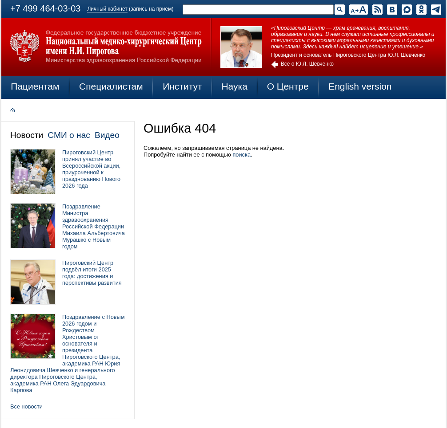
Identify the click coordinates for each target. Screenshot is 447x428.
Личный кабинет (107, 9)
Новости (26, 135)
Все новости (26, 406)
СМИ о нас (69, 135)
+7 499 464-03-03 (45, 8)
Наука (234, 86)
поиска (241, 154)
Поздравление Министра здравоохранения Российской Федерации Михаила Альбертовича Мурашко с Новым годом (93, 226)
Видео (107, 135)
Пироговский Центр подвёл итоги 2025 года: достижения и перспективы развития (92, 272)
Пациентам (35, 86)
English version (359, 86)
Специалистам (111, 86)
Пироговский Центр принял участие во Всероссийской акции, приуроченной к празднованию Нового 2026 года (91, 169)
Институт (182, 86)
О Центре (288, 86)
